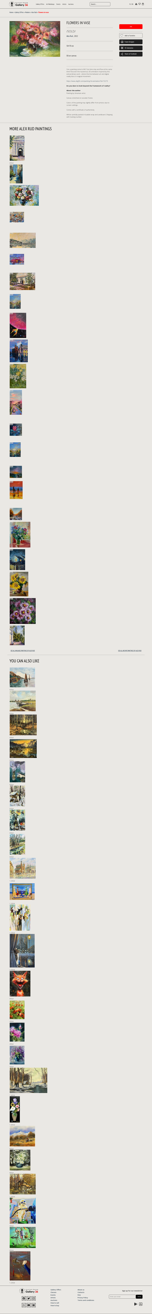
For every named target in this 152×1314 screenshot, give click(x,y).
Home (11, 12)
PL (130, 4)
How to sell (55, 1303)
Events (58, 4)
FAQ (79, 1295)
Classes (53, 1292)
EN (132, 4)
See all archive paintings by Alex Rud (129, 651)
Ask (131, 27)
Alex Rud (34, 12)
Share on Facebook (128, 54)
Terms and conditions (86, 1300)
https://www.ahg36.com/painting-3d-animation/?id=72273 (87, 81)
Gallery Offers (40, 4)
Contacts (81, 1292)
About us (81, 1289)
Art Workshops (50, 4)
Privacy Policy (83, 1297)
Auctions (70, 4)
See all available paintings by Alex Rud (23, 651)
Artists (64, 4)
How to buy (55, 1305)
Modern (27, 12)
